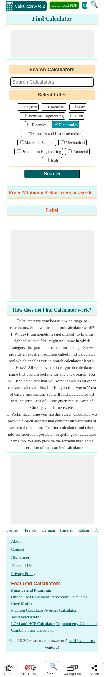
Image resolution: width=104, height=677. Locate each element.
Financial (80, 151)
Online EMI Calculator (30, 597)
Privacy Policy (23, 573)
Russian (66, 530)
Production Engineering (41, 151)
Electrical (40, 125)
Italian (83, 530)
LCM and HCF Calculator (33, 623)
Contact (17, 549)
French (30, 530)
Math (81, 107)
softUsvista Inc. (82, 640)
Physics (30, 107)
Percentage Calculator (68, 597)
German (48, 530)
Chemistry (56, 107)
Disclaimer (20, 557)
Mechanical (75, 142)
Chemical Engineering (45, 116)
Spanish (13, 530)
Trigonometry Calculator (76, 623)
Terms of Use (22, 565)
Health (54, 160)
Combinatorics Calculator (32, 630)
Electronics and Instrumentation (55, 134)
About (16, 541)
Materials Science (39, 142)
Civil (79, 116)
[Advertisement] (52, 44)
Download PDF (64, 5)
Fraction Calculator (27, 610)
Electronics (68, 125)
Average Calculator (60, 610)
